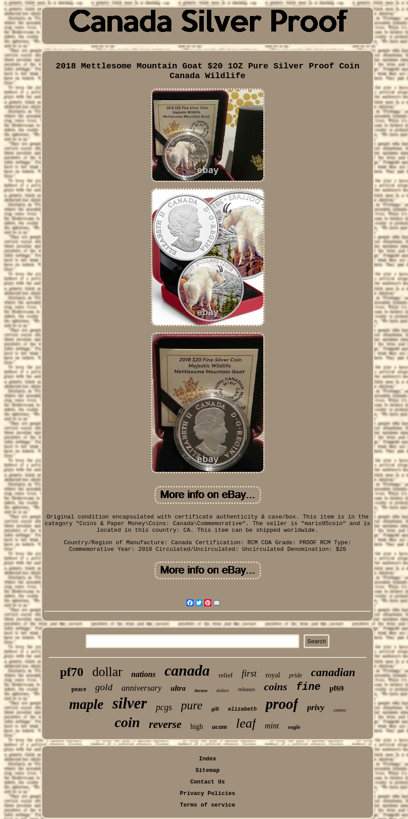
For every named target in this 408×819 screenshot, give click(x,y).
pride (295, 675)
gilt (215, 708)
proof (281, 704)
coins (275, 686)
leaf (246, 723)
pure (192, 705)
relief (225, 675)
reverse (165, 724)
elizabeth (242, 709)
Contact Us (207, 782)
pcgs (164, 707)
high (196, 726)
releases (246, 689)
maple (86, 704)
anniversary (141, 687)
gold (103, 686)
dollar (107, 672)
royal (272, 675)
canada (187, 670)
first (249, 673)
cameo (339, 709)
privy (316, 707)
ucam (219, 726)
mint (272, 725)
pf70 (71, 672)
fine (308, 687)
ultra (178, 688)
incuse (200, 690)
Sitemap (207, 770)
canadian (333, 672)
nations (143, 674)
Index (207, 759)
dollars (223, 690)
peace (78, 689)
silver (129, 703)
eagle (294, 727)
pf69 (336, 688)
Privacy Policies (207, 793)
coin (127, 722)
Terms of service (207, 805)
